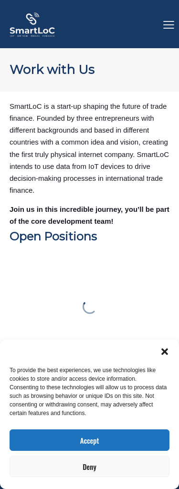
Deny (89, 466)
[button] (164, 351)
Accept (89, 440)
